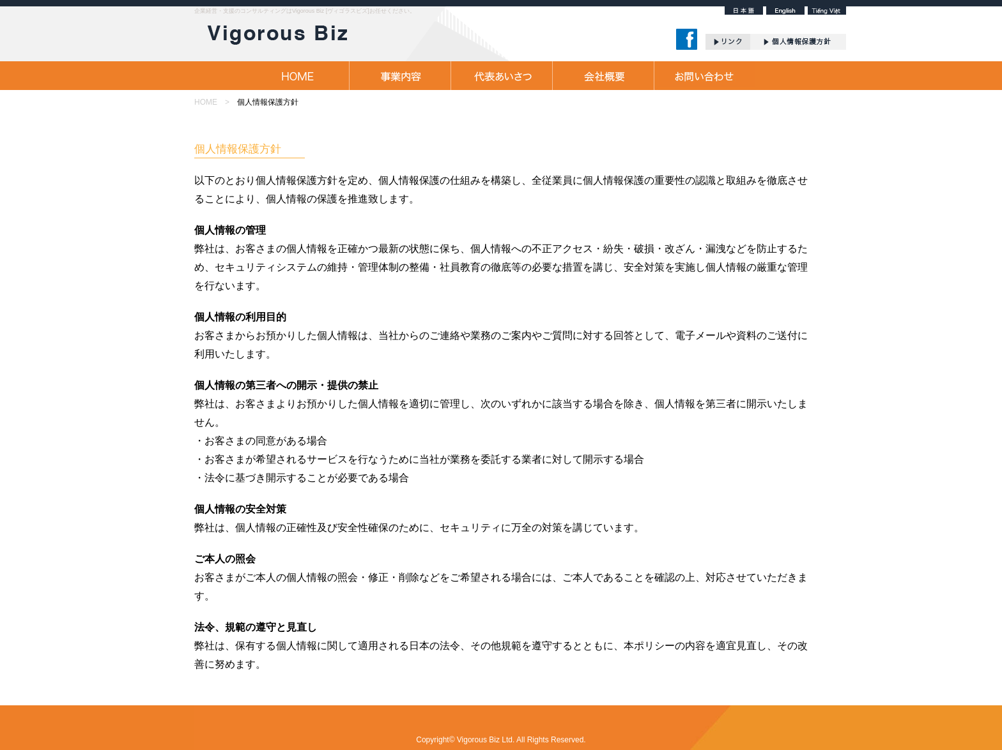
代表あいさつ (501, 75)
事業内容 (400, 75)
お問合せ (704, 75)
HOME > (211, 102)
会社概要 (603, 75)
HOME (298, 75)
